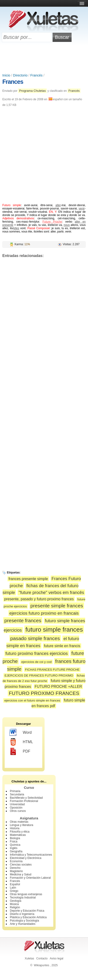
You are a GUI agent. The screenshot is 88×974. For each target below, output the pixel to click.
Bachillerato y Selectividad (26, 797)
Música (14, 904)
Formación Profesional (24, 801)
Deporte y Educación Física (27, 910)
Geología (15, 900)
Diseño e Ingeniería (22, 914)
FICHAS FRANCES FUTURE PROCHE (52, 669)
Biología (15, 838)
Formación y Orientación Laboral (30, 877)
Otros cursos (18, 811)
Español (15, 884)
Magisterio (16, 871)
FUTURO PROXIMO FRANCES (44, 693)
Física (13, 841)
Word (20, 732)
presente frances (22, 620)
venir (82, 208)
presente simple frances (57, 605)
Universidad (17, 804)
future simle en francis (62, 646)
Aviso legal (56, 958)
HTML (21, 742)
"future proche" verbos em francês (51, 592)
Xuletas (29, 958)
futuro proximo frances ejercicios (36, 653)
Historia (14, 828)
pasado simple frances (35, 638)
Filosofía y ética (19, 831)
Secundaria (17, 794)
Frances (12, 81)
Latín (13, 887)
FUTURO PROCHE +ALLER (58, 687)
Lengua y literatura (21, 825)
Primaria (15, 791)
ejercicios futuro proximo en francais (44, 613)
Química (15, 844)
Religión (15, 907)
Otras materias (19, 821)
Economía (16, 861)
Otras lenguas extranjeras (26, 894)
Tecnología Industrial (23, 897)
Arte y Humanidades (22, 924)
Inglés (13, 848)
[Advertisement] (44, 58)
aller (58, 205)
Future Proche (52, 221)
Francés (36, 75)
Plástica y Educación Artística (28, 917)
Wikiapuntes (41, 965)
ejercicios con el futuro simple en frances (32, 700)
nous (67, 225)
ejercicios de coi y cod (36, 662)
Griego (14, 891)
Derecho (15, 868)
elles (16, 228)
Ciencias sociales (21, 864)
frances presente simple (28, 579)
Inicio (6, 75)
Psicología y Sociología (24, 920)
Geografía (16, 851)
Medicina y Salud (20, 874)
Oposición (16, 807)
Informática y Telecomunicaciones (31, 854)
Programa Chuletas (32, 90)
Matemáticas (18, 835)
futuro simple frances (54, 629)
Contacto (42, 958)
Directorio (20, 75)
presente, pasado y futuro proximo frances (39, 599)
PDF (19, 751)
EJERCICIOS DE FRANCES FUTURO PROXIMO (38, 675)
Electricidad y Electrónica (25, 858)
